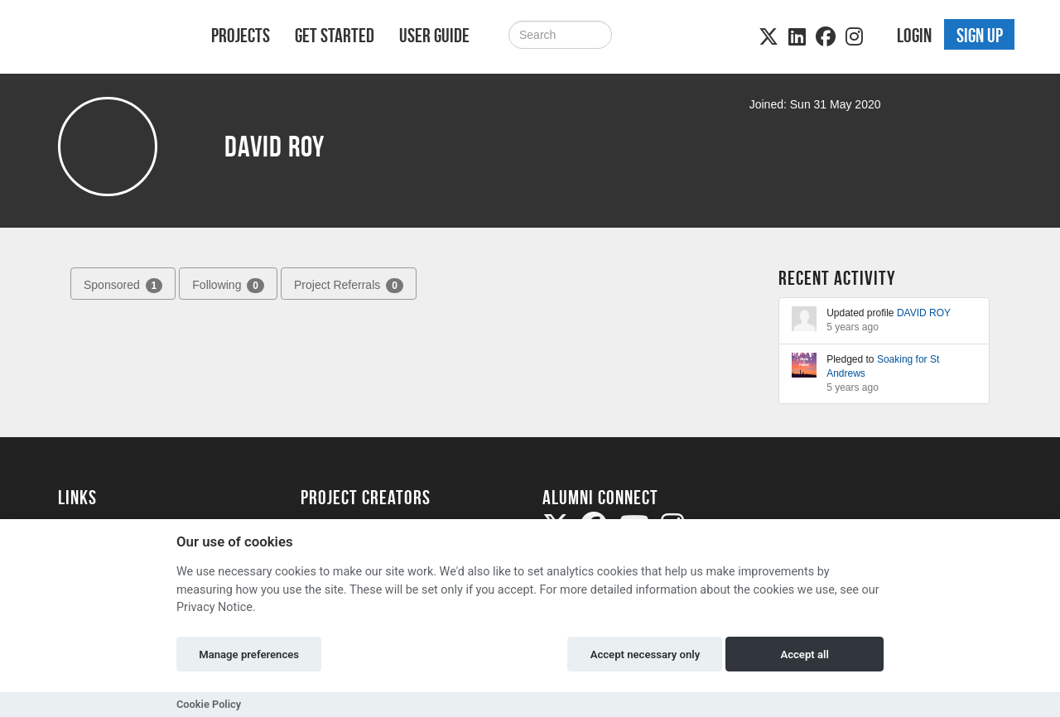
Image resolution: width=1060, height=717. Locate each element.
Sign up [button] (979, 35)
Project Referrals (348, 285)
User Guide (434, 35)
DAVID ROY (924, 313)
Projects (240, 35)
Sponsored (123, 285)
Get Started (334, 35)
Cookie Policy (208, 704)
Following (228, 285)
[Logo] (113, 38)
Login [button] (914, 35)
